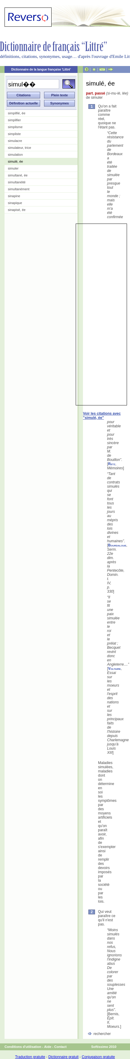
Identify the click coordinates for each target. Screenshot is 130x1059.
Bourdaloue (117, 545)
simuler (13, 168)
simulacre (15, 141)
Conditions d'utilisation (23, 1046)
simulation (15, 154)
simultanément (19, 189)
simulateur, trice (19, 147)
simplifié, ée (16, 113)
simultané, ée (17, 175)
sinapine (14, 196)
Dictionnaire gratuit (63, 1057)
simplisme (15, 127)
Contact (60, 1046)
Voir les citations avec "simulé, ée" (102, 415)
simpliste (14, 134)
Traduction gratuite (30, 1057)
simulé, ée (15, 161)
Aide (47, 1046)
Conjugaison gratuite (98, 1057)
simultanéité (17, 182)
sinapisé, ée (17, 210)
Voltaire (114, 668)
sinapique (15, 203)
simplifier (14, 120)
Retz (111, 464)
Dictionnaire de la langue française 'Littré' (41, 69)
